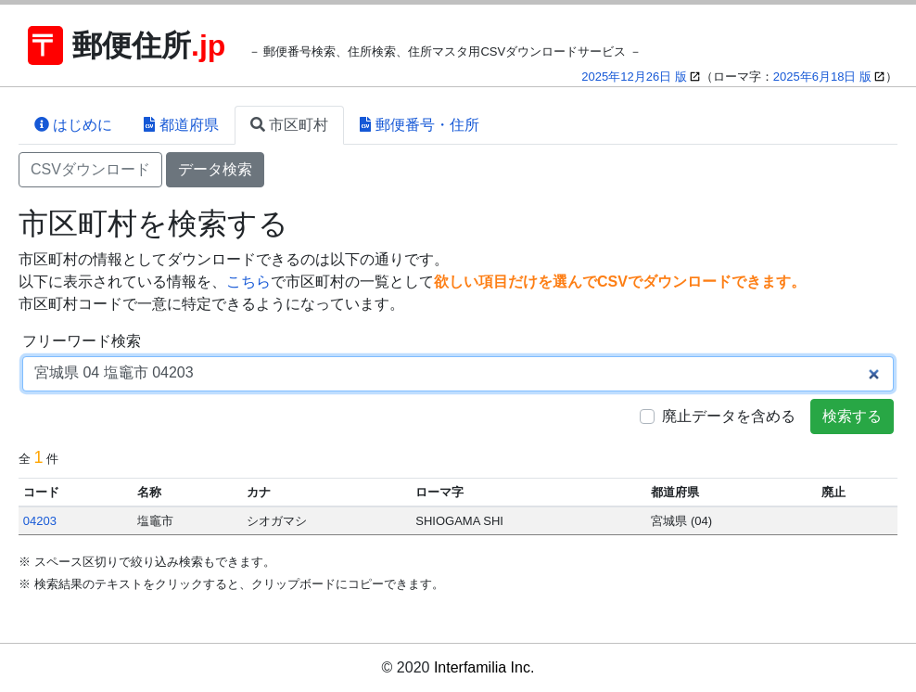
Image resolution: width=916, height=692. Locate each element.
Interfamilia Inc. (484, 667)
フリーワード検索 (81, 341)
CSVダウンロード (90, 169)
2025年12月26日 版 (633, 76)
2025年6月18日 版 (822, 76)
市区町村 (289, 125)
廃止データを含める (728, 416)
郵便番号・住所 (419, 125)
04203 (40, 521)
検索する (852, 416)
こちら (248, 281)
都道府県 (181, 125)
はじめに (73, 125)
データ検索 (215, 169)
